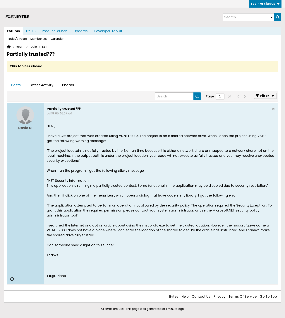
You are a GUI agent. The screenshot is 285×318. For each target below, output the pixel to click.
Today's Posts (17, 39)
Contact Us (201, 296)
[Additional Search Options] (271, 17)
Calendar (57, 39)
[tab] (16, 85)
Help (185, 296)
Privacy (219, 296)
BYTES (31, 31)
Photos (68, 85)
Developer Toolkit (108, 31)
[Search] (248, 17)
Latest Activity (41, 85)
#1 (273, 109)
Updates (81, 31)
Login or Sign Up (265, 4)
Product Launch (54, 31)
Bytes (173, 296)
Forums (13, 31)
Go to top (268, 296)
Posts (16, 85)
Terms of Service (243, 296)
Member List (38, 39)
